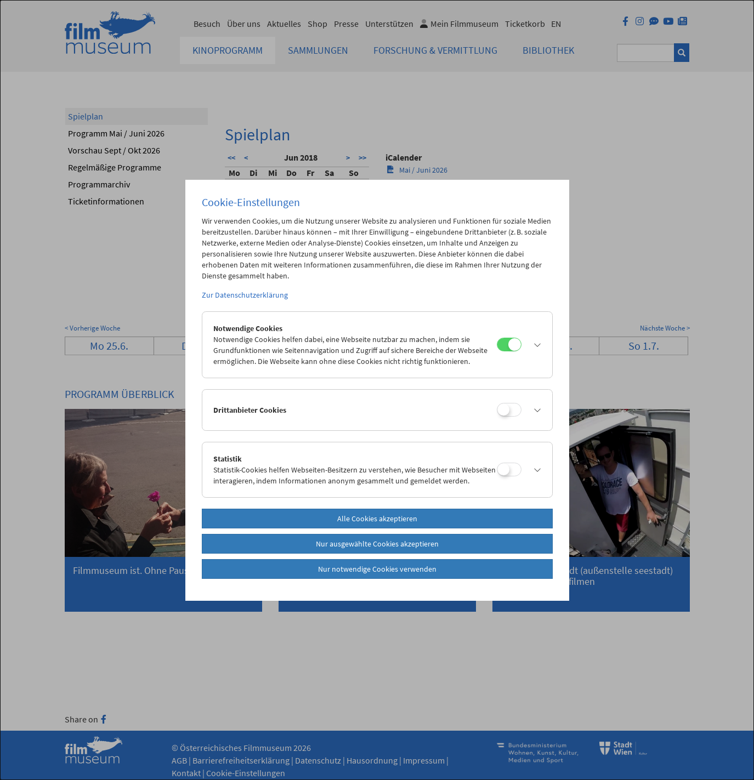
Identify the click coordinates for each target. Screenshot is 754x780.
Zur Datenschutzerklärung (245, 295)
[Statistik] (509, 469)
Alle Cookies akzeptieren (377, 518)
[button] (534, 344)
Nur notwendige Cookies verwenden (377, 569)
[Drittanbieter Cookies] (509, 410)
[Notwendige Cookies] (509, 344)
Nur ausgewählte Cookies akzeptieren (377, 544)
